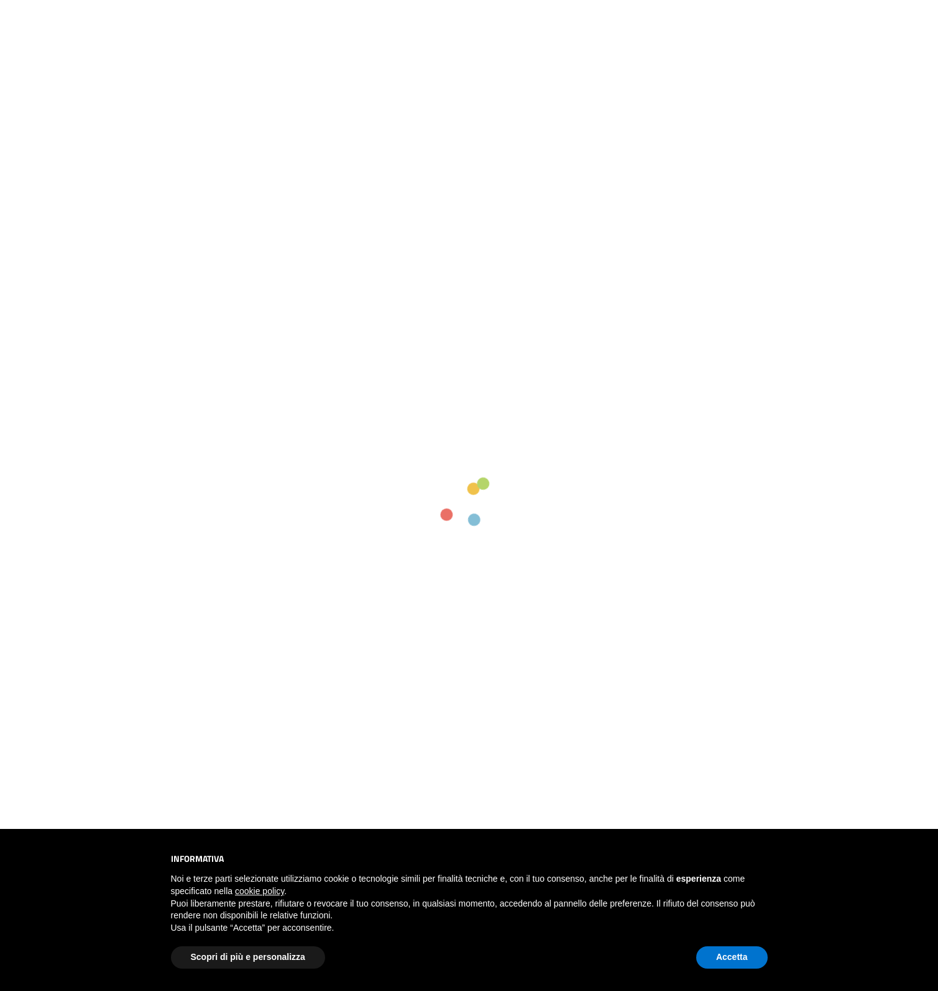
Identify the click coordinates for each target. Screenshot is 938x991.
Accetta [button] (732, 957)
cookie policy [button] (259, 891)
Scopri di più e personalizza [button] (248, 957)
